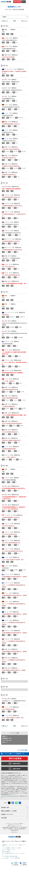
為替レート (5, 736)
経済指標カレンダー (7, 738)
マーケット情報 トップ (9, 753)
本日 (14, 21)
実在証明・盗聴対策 (6, 851)
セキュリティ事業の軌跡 (15, 858)
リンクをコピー (20, 803)
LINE (16, 803)
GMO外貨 (14, 837)
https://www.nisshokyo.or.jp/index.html (10, 796)
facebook (13, 803)
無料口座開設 (17, 1)
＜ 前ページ (4, 21)
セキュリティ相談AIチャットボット (9, 849)
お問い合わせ (14, 763)
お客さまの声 (14, 769)
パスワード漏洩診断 (6, 847)
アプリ (23, 1)
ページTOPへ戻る (22, 750)
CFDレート (5, 742)
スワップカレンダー (7, 740)
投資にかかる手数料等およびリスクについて (12, 773)
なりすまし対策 (5, 858)
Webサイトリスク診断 (16, 847)
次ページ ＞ (24, 21)
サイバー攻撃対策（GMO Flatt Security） (10, 856)
